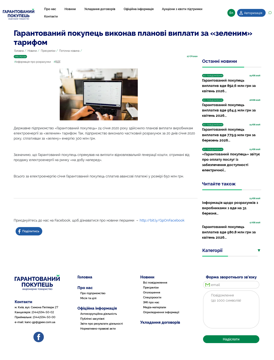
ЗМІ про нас (151, 302)
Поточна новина (69, 50)
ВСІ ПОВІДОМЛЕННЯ (212, 76)
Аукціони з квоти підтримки (182, 9)
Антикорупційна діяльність (98, 313)
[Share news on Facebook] (29, 231)
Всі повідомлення (155, 282)
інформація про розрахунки (32, 61)
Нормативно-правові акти (98, 328)
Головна (19, 50)
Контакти (51, 16)
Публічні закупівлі (92, 318)
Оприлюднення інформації (161, 312)
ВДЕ (57, 61)
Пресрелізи (48, 50)
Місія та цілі (88, 298)
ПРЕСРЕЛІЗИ (20, 57)
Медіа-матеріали (154, 307)
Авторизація (253, 13)
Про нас (50, 9)
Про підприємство (92, 293)
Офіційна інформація (139, 9)
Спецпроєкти (152, 297)
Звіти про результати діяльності (101, 323)
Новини (70, 9)
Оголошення (151, 292)
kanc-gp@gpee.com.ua (40, 322)
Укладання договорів (99, 9)
